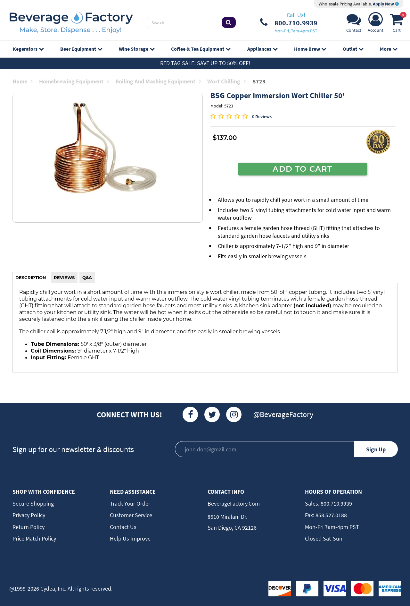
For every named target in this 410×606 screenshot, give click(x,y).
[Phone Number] (288, 22)
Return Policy (28, 527)
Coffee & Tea (200, 49)
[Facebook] (190, 414)
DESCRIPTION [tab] (30, 277)
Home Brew (310, 49)
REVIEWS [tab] (64, 277)
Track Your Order (130, 503)
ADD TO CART (302, 169)
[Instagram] (234, 414)
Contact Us (123, 527)
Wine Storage (136, 49)
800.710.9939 (335, 503)
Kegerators (28, 49)
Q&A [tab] (87, 277)
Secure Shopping (33, 503)
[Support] (353, 24)
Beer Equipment (81, 49)
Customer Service (131, 515)
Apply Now (386, 4)
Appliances (262, 49)
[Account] (375, 24)
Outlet (353, 49)
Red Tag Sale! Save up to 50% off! (205, 63)
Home (22, 81)
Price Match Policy (34, 538)
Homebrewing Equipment (74, 81)
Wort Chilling (226, 81)
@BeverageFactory (283, 414)
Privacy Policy (28, 515)
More (388, 49)
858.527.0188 (330, 515)
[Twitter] (212, 414)
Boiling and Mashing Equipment (158, 81)
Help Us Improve (130, 538)
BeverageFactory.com (234, 503)
